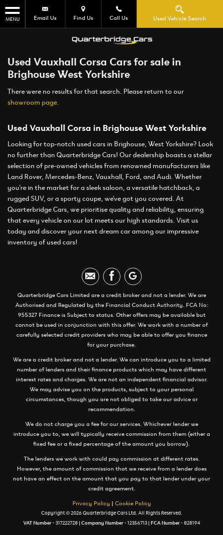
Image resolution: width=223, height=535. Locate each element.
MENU (12, 13)
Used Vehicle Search (179, 13)
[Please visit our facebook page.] (111, 276)
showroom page (32, 102)
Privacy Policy (91, 503)
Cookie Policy (133, 503)
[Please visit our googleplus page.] (133, 276)
